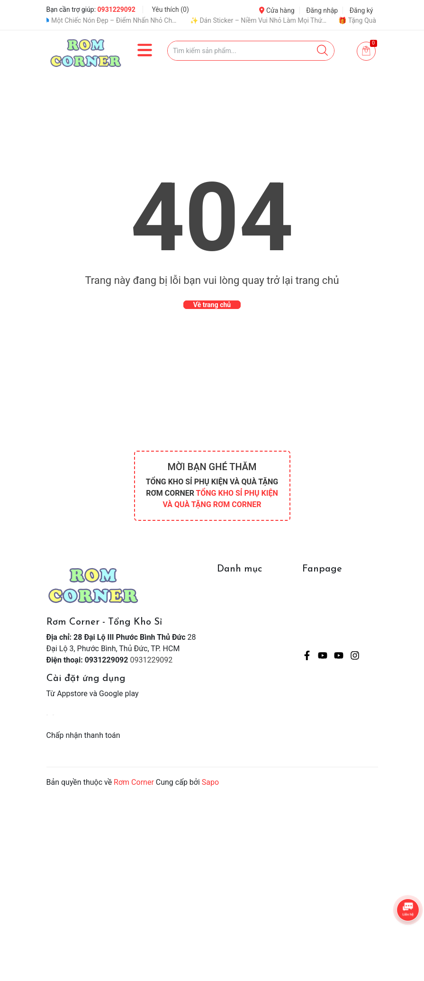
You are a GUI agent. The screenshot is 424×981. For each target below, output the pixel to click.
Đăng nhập (322, 10)
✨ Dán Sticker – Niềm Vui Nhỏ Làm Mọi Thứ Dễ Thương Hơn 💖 (265, 20)
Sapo (210, 782)
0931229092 (116, 9)
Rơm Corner (134, 782)
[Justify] (322, 50)
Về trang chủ (212, 305)
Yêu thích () (170, 9)
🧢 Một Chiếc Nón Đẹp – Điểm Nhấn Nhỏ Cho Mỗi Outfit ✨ (117, 20)
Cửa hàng (276, 10)
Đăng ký (361, 10)
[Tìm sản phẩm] (251, 50)
